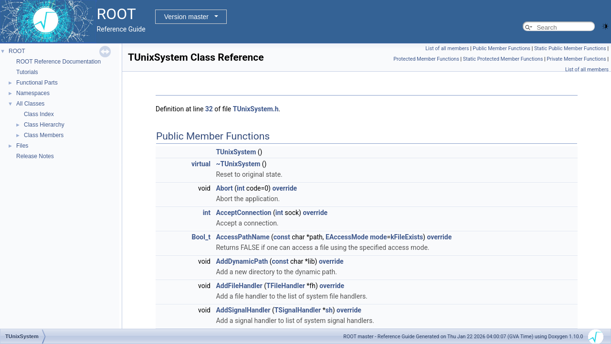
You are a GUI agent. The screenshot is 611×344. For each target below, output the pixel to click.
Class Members (43, 135)
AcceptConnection (243, 212)
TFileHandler (285, 286)
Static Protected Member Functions (503, 59)
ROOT (17, 51)
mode (378, 237)
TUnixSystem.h (256, 109)
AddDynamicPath (242, 261)
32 (209, 109)
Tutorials (27, 72)
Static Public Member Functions (570, 48)
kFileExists (406, 237)
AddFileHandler (239, 286)
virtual (201, 164)
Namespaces (33, 93)
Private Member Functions (576, 59)
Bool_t (201, 237)
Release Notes (35, 156)
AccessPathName (242, 237)
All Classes (30, 103)
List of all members (447, 48)
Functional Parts (37, 82)
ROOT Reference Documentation (58, 61)
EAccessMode (347, 237)
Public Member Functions (501, 48)
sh (329, 310)
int (240, 188)
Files (22, 145)
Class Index (39, 114)
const (282, 237)
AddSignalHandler (243, 310)
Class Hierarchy (44, 124)
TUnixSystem (236, 152)
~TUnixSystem (238, 164)
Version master (186, 17)
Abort (224, 188)
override (284, 188)
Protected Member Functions (426, 59)
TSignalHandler (297, 310)
